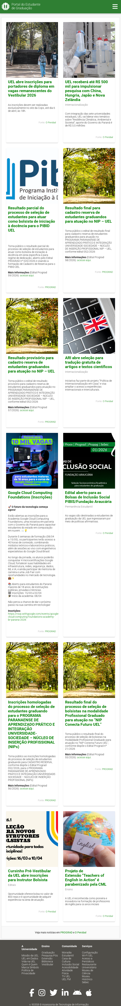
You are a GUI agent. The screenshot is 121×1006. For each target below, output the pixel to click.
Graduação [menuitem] (48, 952)
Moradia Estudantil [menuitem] (68, 954)
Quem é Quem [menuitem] (29, 964)
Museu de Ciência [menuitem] (87, 972)
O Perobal (51, 122)
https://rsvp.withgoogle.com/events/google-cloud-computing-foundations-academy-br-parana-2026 (33, 616)
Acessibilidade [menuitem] (70, 967)
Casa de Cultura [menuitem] (66, 960)
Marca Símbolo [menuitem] (30, 967)
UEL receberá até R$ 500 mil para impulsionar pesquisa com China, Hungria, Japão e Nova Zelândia (86, 91)
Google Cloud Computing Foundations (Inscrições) (30, 494)
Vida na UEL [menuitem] (28, 961)
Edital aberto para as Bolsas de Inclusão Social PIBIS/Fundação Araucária (88, 497)
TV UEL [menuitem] (66, 976)
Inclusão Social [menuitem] (70, 964)
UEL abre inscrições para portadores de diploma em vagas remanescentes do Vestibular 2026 (31, 88)
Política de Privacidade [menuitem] (28, 972)
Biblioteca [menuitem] (47, 961)
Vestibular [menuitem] (47, 964)
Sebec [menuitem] (85, 982)
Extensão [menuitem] (47, 958)
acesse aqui (27, 275)
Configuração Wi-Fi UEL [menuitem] (90, 954)
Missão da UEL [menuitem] (30, 955)
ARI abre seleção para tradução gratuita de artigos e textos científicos (88, 362)
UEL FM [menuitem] (66, 979)
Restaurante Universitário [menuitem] (89, 966)
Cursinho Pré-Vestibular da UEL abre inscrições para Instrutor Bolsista (29, 875)
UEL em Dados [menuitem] (30, 958)
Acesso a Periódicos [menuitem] (88, 960)
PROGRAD (50, 287)
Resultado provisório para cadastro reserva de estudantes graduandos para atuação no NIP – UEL (31, 364)
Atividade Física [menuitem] (67, 972)
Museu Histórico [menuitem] (87, 978)
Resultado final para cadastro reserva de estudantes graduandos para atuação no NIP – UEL (88, 215)
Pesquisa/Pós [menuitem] (50, 955)
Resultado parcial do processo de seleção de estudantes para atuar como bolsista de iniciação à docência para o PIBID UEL (31, 219)
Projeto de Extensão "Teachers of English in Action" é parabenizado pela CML (85, 878)
